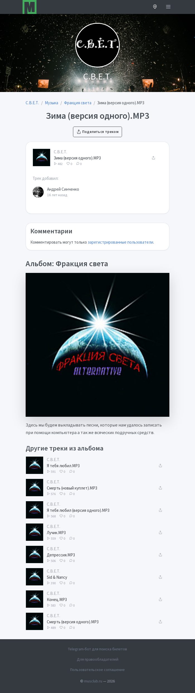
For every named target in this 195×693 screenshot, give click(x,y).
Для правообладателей (97, 659)
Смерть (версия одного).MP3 (73, 621)
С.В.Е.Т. (60, 151)
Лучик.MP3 (56, 532)
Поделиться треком (97, 131)
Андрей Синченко (63, 189)
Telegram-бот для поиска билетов (97, 648)
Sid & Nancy (57, 577)
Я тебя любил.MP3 (63, 465)
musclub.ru (93, 681)
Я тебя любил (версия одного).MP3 (78, 510)
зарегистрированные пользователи (120, 242)
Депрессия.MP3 (61, 555)
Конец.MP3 (57, 599)
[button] (155, 7)
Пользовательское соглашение (97, 669)
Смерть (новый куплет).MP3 (72, 488)
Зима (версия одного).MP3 (77, 158)
